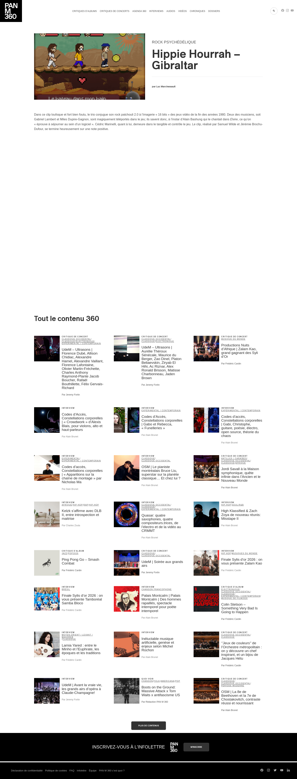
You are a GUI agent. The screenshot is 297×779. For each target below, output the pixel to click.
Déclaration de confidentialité (27, 770)
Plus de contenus (148, 726)
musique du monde (233, 339)
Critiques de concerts (114, 11)
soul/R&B (238, 505)
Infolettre (82, 770)
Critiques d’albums (84, 11)
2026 (75, 553)
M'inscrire (196, 747)
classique (68, 341)
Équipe (92, 770)
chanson (147, 681)
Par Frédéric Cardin (231, 363)
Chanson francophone (156, 589)
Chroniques (197, 11)
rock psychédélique (174, 42)
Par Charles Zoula (71, 525)
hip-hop (94, 505)
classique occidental (76, 339)
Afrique (240, 463)
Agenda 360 (139, 11)
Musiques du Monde (245, 553)
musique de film (231, 598)
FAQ (72, 770)
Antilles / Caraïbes (234, 458)
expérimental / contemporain (81, 343)
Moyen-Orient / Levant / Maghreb (77, 636)
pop (70, 553)
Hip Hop (78, 505)
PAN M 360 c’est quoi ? (112, 770)
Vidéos (182, 11)
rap (86, 505)
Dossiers (214, 11)
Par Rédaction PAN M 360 (154, 702)
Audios (170, 11)
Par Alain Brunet (70, 436)
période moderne (232, 686)
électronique (85, 341)
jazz (64, 553)
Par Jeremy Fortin (71, 394)
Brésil (66, 589)
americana (167, 681)
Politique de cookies (56, 770)
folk (157, 681)
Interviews (156, 11)
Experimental (71, 458)
